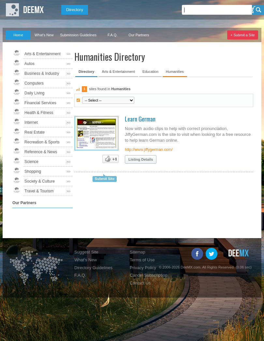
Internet (31, 122)
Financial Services (40, 103)
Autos (29, 63)
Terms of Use (142, 259)
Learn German (140, 119)
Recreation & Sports (41, 142)
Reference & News (40, 152)
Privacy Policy (143, 267)
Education (150, 71)
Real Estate (34, 132)
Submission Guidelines (78, 35)
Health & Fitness (38, 112)
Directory (74, 9)
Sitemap (137, 252)
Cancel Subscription (149, 275)
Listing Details (140, 159)
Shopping (32, 171)
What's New (44, 35)
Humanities (175, 71)
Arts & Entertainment (42, 54)
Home (18, 35)
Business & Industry (41, 73)
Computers (34, 83)
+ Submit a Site (242, 35)
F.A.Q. (113, 35)
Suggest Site (86, 252)
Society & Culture (39, 181)
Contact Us (140, 283)
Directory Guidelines (93, 267)
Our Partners (138, 35)
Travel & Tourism (38, 191)
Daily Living (34, 93)
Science (31, 161)
